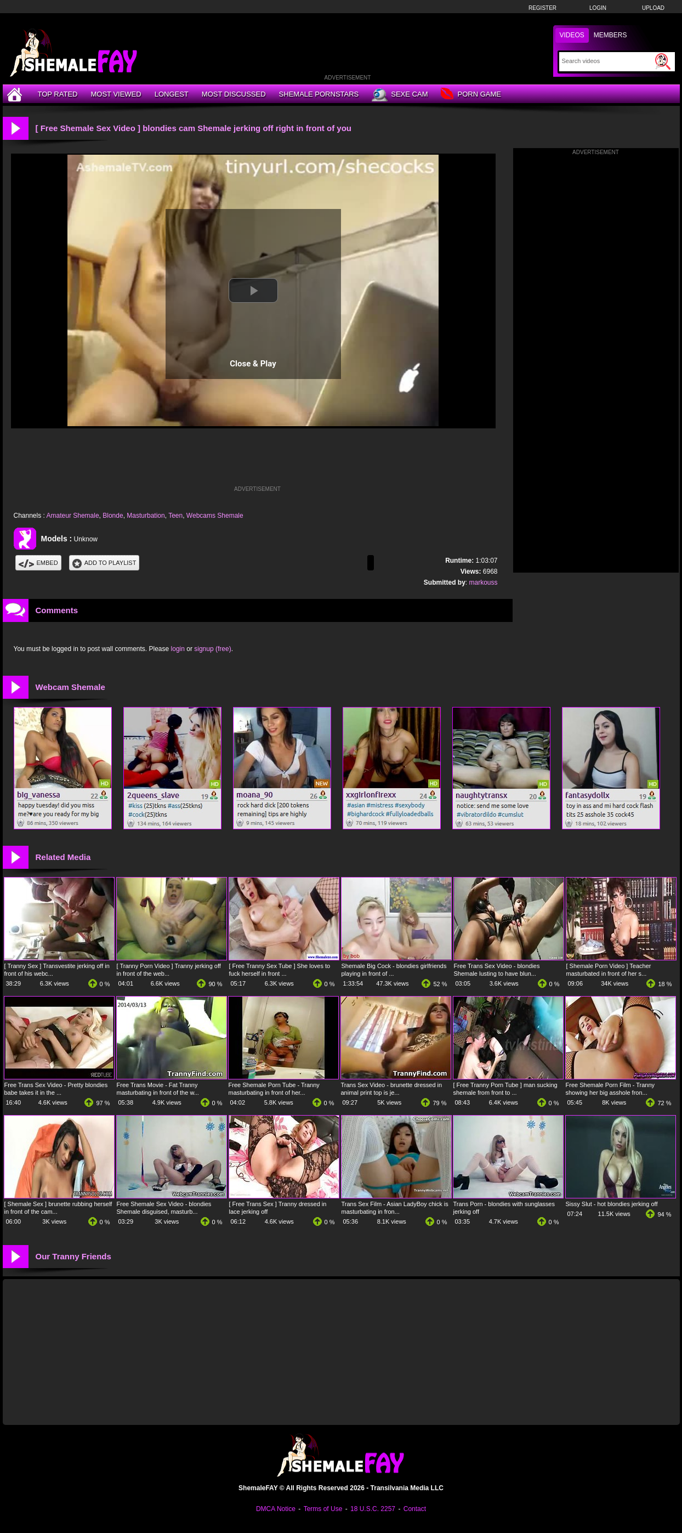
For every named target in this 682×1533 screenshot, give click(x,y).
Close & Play (253, 364)
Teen (175, 515)
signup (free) (212, 649)
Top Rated (58, 94)
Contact (414, 1509)
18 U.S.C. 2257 (372, 1509)
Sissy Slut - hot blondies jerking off (612, 1204)
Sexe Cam (400, 94)
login (178, 649)
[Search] (607, 60)
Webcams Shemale (214, 515)
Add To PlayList (104, 562)
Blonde (113, 515)
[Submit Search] (662, 61)
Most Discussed (234, 94)
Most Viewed (115, 94)
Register (542, 8)
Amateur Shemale (73, 515)
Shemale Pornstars (319, 94)
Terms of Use (323, 1509)
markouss (483, 582)
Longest (172, 94)
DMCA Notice (275, 1509)
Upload (653, 8)
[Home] (16, 94)
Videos (572, 35)
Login (597, 8)
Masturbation (145, 515)
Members (610, 35)
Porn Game (471, 94)
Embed (38, 562)
